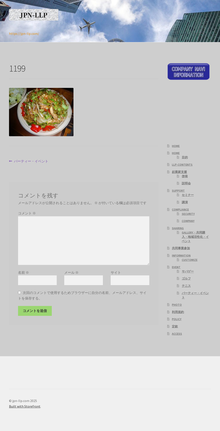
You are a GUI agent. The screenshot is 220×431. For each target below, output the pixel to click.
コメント (27, 213)
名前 (23, 272)
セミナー (188, 195)
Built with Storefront (24, 406)
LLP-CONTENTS (182, 165)
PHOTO (177, 305)
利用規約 (178, 312)
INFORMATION (181, 255)
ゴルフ (186, 278)
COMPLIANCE (180, 209)
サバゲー (188, 271)
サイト (116, 272)
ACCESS (177, 334)
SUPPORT (178, 191)
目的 (185, 157)
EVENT (176, 267)
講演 (185, 202)
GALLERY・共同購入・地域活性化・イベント (195, 237)
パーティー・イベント (31, 161)
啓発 (185, 176)
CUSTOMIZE (189, 260)
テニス (186, 286)
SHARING (178, 228)
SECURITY (188, 214)
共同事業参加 (181, 248)
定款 (175, 326)
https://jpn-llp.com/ (24, 33)
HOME (176, 146)
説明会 (186, 183)
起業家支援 (179, 172)
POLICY (176, 319)
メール (71, 272)
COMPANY (188, 221)
